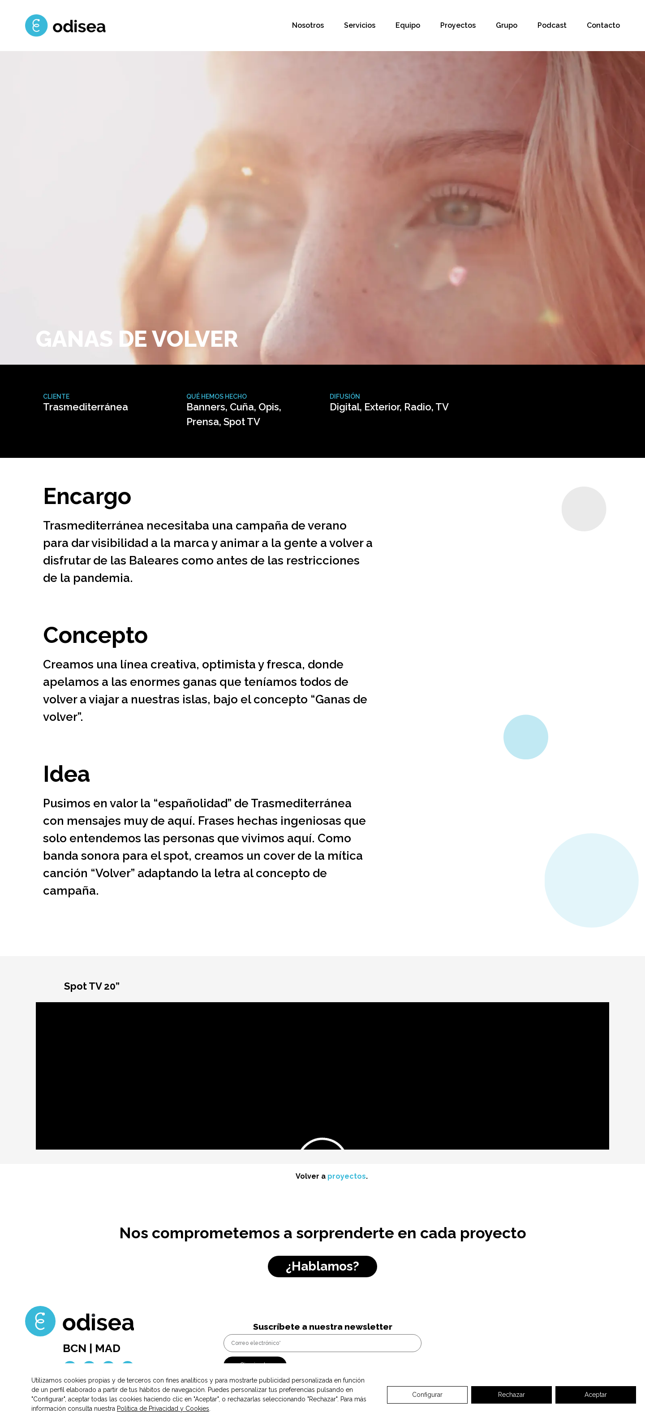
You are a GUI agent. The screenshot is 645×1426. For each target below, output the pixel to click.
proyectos (346, 1176)
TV (442, 407)
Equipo (408, 25)
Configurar (427, 1394)
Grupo (506, 25)
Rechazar (511, 1394)
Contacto (603, 25)
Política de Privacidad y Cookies (163, 1408)
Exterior (382, 407)
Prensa (202, 421)
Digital (345, 407)
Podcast (552, 25)
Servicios (359, 25)
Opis (268, 407)
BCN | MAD (91, 1348)
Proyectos (458, 25)
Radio (417, 407)
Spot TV (242, 421)
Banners (205, 407)
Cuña (242, 407)
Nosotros (308, 25)
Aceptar (596, 1394)
